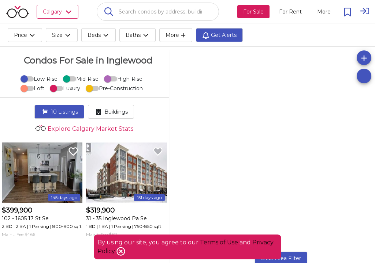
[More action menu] (324, 11)
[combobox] (158, 12)
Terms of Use (219, 242)
